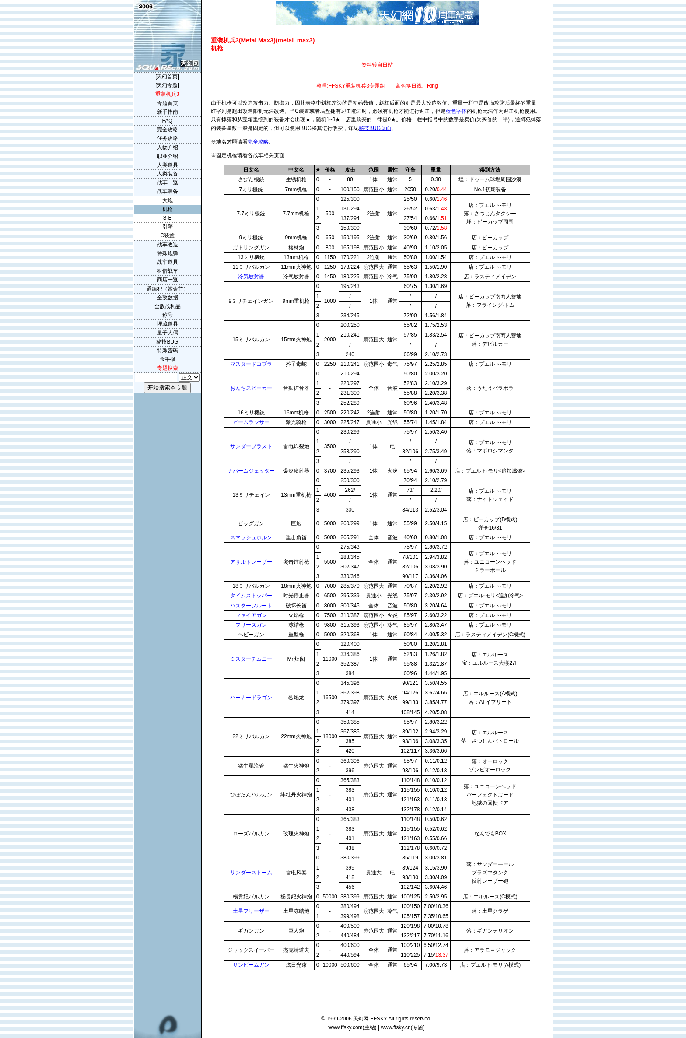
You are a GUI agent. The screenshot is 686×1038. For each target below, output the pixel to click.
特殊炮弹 (167, 253)
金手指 (167, 359)
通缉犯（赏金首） (168, 289)
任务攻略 (167, 138)
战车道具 (167, 262)
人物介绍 (167, 147)
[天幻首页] (167, 77)
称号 (167, 315)
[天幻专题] (167, 85)
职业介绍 (167, 156)
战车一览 (167, 182)
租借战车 (167, 271)
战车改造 (167, 245)
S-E (167, 218)
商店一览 (167, 280)
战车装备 (167, 191)
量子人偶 (167, 333)
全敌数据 (167, 298)
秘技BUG (167, 342)
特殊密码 (167, 350)
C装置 (167, 235)
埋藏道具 (167, 324)
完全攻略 (258, 142)
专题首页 (167, 103)
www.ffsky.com (345, 1027)
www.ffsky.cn (395, 1027)
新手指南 (167, 112)
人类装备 (167, 174)
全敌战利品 (167, 306)
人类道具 (167, 165)
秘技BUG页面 (375, 128)
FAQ (167, 121)
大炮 (167, 200)
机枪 (167, 209)
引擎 (167, 227)
